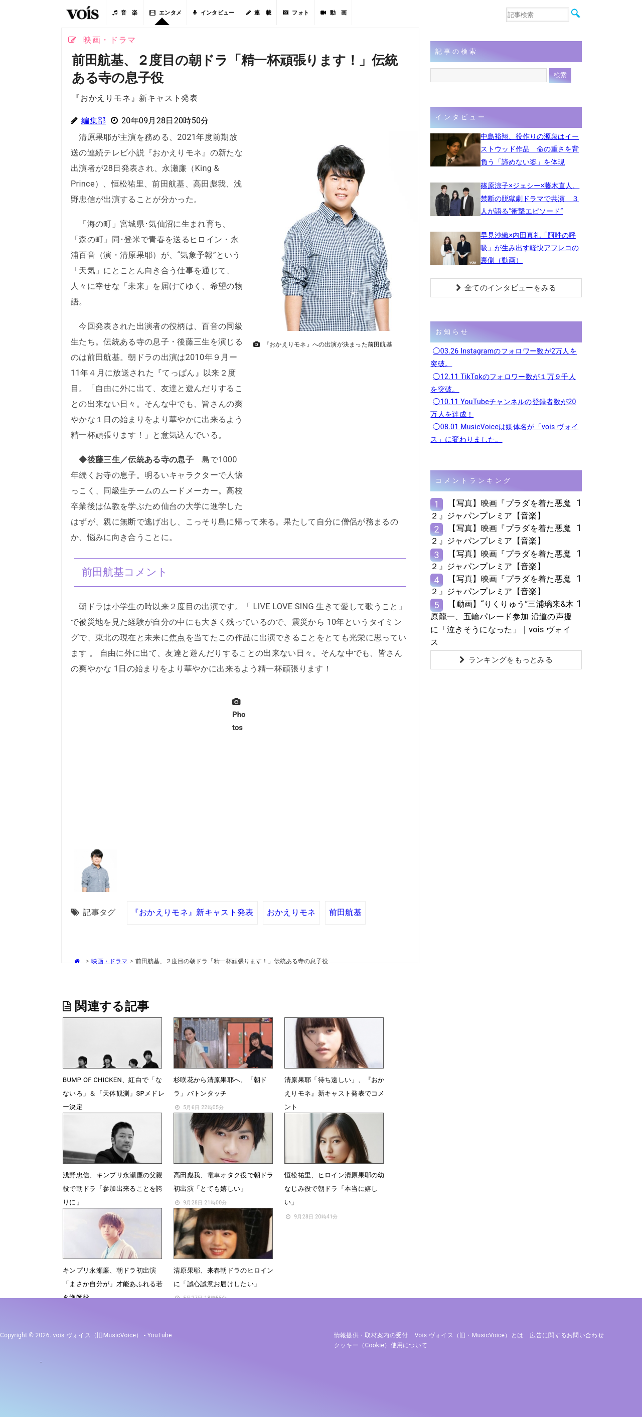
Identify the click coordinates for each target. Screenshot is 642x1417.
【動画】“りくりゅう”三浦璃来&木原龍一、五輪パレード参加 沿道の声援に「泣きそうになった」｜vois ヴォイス (502, 623)
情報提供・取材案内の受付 (371, 1335)
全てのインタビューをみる (506, 287)
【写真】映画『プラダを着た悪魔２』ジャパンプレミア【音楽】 (500, 509)
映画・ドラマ (109, 961)
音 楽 (124, 13)
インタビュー (213, 13)
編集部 (93, 120)
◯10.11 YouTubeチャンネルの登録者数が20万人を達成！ (503, 408)
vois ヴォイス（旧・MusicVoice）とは (469, 1335)
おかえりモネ (291, 912)
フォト (296, 13)
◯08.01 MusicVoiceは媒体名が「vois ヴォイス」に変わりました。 (504, 433)
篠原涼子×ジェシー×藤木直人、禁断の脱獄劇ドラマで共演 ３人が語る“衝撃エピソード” (529, 198)
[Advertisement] (332, 423)
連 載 (258, 13)
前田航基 (345, 912)
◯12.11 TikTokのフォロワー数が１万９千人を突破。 (503, 383)
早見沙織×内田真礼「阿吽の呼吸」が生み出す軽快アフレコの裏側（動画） (529, 247)
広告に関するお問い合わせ (567, 1335)
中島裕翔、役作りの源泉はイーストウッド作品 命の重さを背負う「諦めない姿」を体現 (529, 148)
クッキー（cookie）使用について (381, 1345)
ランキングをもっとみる (506, 659)
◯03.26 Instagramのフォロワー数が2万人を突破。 (503, 357)
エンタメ (165, 13)
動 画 (333, 13)
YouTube (159, 1335)
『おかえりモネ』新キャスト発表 (192, 912)
